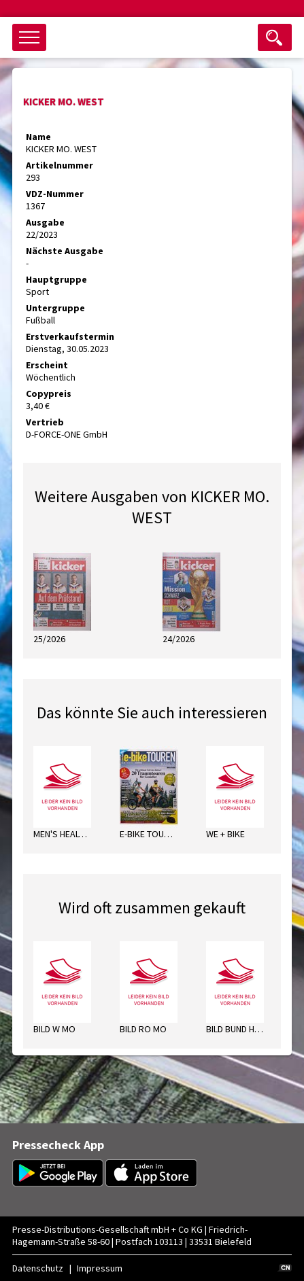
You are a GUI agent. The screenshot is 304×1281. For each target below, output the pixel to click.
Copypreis (48, 393)
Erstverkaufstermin (70, 336)
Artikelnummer (59, 165)
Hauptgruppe (56, 279)
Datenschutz (37, 1268)
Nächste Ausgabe (64, 251)
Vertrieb (45, 422)
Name (38, 136)
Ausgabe (45, 222)
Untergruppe (55, 308)
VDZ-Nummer (55, 194)
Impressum (99, 1268)
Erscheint (47, 365)
